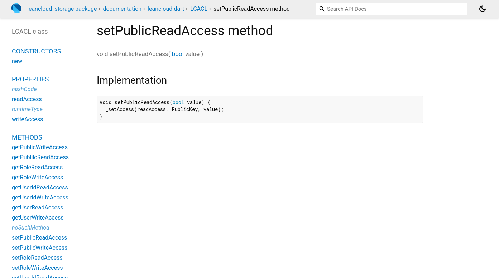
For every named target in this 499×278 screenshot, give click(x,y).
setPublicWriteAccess (39, 247)
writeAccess (27, 119)
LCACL (198, 8)
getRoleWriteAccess (37, 177)
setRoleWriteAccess (37, 267)
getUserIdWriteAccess (40, 197)
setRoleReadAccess (37, 257)
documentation (122, 8)
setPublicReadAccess (39, 237)
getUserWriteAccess (38, 217)
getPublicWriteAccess (40, 147)
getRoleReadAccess (37, 167)
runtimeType (27, 109)
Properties (30, 79)
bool (178, 53)
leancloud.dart (166, 8)
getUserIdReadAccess (40, 187)
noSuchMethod (30, 227)
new (17, 61)
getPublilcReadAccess (40, 157)
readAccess (27, 99)
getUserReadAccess (37, 207)
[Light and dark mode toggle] (482, 9)
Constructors (36, 51)
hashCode (24, 89)
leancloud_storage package (62, 8)
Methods (27, 137)
